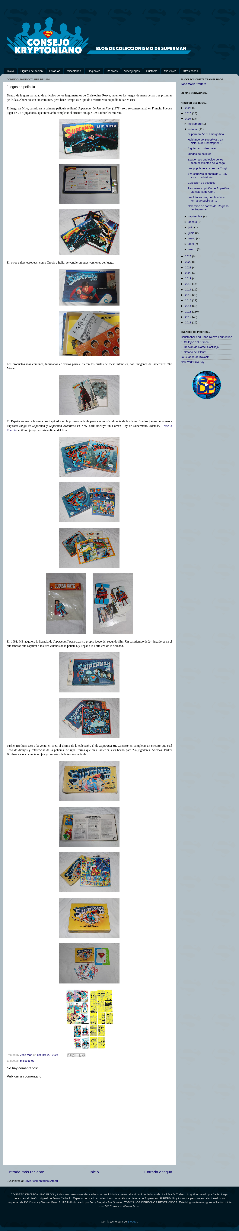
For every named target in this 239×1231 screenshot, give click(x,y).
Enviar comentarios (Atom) (41, 1180)
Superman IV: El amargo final (206, 134)
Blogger (132, 1221)
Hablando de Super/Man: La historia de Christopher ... (205, 141)
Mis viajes (170, 71)
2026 (188, 107)
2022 (188, 261)
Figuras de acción (32, 71)
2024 (188, 118)
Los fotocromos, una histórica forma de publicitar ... (206, 199)
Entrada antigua (158, 1172)
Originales (94, 71)
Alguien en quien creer (202, 148)
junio (191, 233)
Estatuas (54, 71)
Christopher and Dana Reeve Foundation (206, 337)
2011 (188, 322)
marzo (192, 249)
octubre (193, 129)
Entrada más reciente (25, 1172)
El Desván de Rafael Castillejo (200, 346)
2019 (188, 278)
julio (191, 227)
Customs (151, 71)
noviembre (195, 123)
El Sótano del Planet (193, 352)
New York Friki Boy (192, 362)
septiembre (195, 216)
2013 (188, 311)
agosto (193, 221)
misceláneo (27, 1060)
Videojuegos (132, 71)
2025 (188, 113)
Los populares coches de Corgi (207, 168)
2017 (188, 289)
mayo (192, 238)
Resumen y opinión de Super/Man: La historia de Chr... (209, 190)
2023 (188, 256)
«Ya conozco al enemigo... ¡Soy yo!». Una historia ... (208, 175)
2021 (188, 267)
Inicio (10, 71)
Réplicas (112, 71)
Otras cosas (190, 71)
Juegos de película (199, 153)
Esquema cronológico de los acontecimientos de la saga (206, 161)
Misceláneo (74, 71)
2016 (188, 294)
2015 (188, 300)
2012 (188, 317)
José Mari (26, 1054)
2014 (188, 305)
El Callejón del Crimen (195, 342)
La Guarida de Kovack (195, 356)
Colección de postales (201, 182)
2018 (188, 283)
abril (191, 243)
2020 (188, 272)
